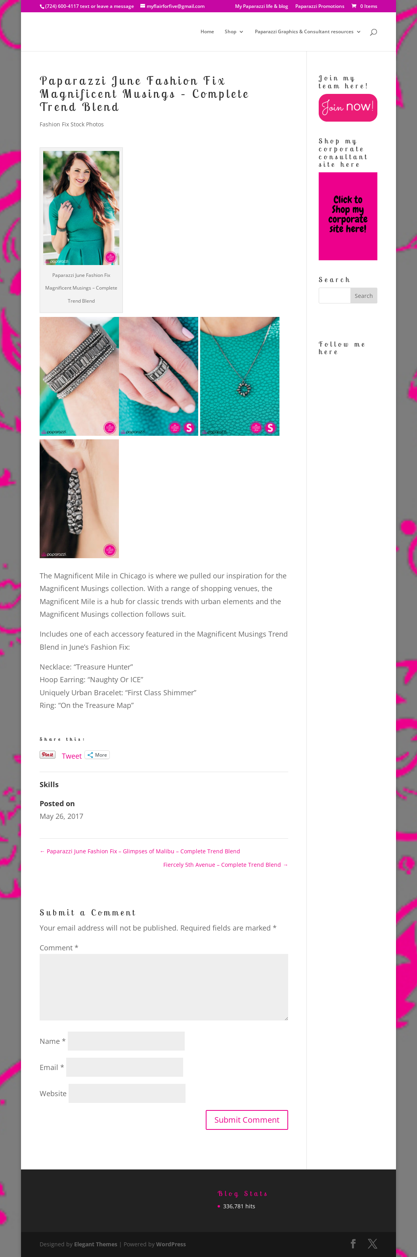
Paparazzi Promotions (319, 7)
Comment (59, 947)
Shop (230, 32)
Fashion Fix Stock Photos (72, 124)
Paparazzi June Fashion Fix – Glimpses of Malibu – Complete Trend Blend (140, 851)
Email (52, 1067)
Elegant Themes (95, 1244)
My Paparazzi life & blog (261, 7)
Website (53, 1093)
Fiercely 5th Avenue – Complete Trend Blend (225, 864)
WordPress (171, 1244)
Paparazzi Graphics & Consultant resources (304, 32)
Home (207, 32)
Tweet (72, 754)
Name (53, 1041)
